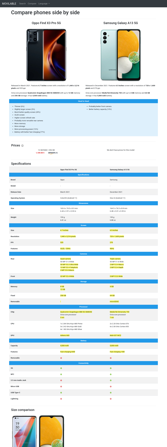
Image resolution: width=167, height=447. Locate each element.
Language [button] (43, 3)
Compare (32, 3)
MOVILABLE (9, 3)
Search (22, 3)
